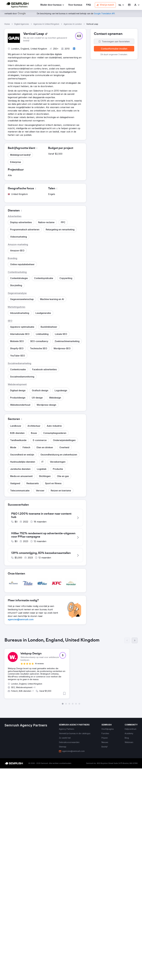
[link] (75, 5)
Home (7, 24)
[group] (71, 672)
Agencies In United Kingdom (46, 24)
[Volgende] (135, 642)
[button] (121, 5)
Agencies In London (73, 24)
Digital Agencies (21, 24)
